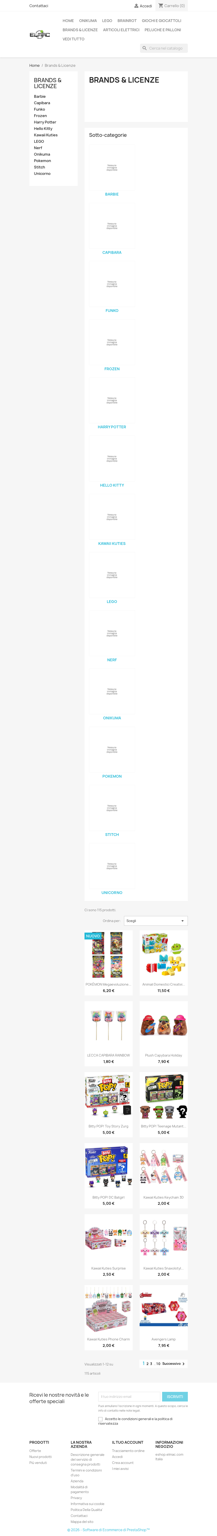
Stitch (39, 167)
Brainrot (127, 20)
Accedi (117, 1457)
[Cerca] (164, 48)
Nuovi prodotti (40, 1457)
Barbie (40, 96)
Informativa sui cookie (87, 1504)
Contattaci (38, 5)
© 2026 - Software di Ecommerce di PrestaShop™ (108, 1530)
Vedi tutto (74, 39)
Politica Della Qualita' (87, 1510)
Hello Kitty (43, 128)
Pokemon (42, 160)
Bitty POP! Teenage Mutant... (163, 1126)
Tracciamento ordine (128, 1451)
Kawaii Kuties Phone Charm (108, 1339)
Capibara (42, 103)
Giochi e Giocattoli (161, 20)
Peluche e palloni (163, 29)
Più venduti (38, 1462)
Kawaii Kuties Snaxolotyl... (164, 1268)
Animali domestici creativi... (163, 984)
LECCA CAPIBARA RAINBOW (108, 1055)
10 (158, 1364)
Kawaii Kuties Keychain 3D (164, 1197)
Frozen (40, 115)
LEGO (107, 20)
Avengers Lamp (164, 1339)
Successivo (174, 1364)
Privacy (76, 1498)
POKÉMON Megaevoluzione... (108, 984)
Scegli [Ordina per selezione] (156, 921)
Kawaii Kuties (46, 135)
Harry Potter (45, 122)
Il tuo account (127, 1442)
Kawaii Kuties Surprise (108, 1268)
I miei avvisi (120, 1468)
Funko (39, 109)
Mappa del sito (82, 1521)
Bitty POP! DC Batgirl (108, 1197)
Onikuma (88, 20)
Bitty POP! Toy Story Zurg (108, 1126)
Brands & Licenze (80, 29)
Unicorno (42, 173)
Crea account (123, 1462)
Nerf (38, 148)
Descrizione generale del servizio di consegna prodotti (87, 1459)
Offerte (35, 1451)
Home (68, 20)
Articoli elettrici (121, 29)
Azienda (77, 1481)
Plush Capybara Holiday (163, 1055)
